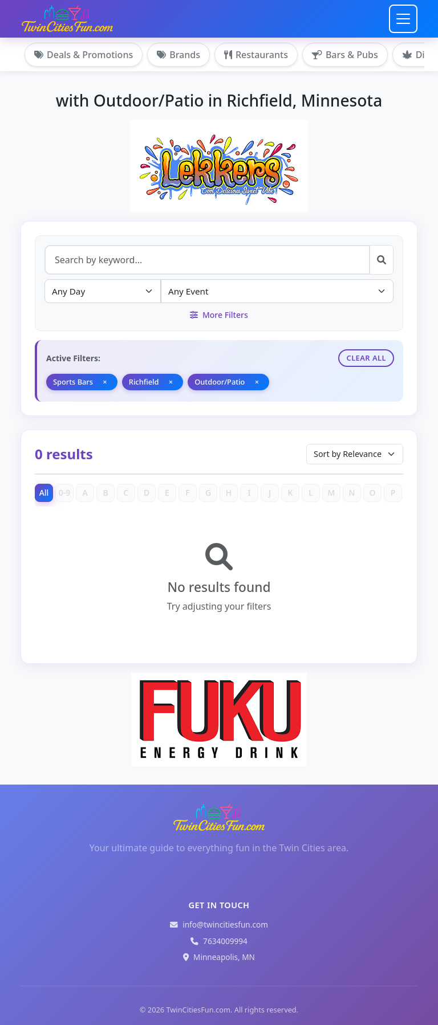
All (44, 492)
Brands (178, 54)
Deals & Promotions (83, 54)
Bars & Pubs (345, 54)
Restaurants (256, 54)
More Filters (219, 314)
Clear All (366, 358)
